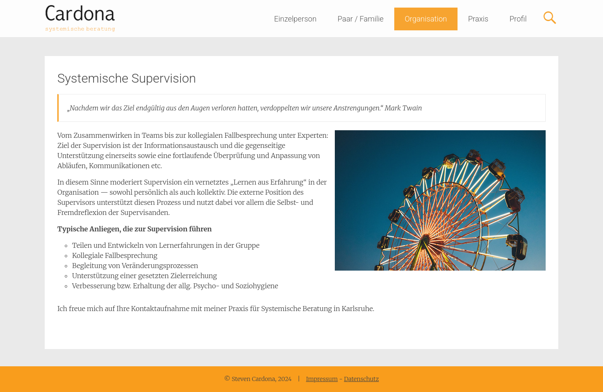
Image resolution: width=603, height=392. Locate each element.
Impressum (322, 379)
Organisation (426, 18)
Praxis (478, 18)
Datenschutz (361, 379)
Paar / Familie (361, 18)
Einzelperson (295, 18)
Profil (518, 18)
